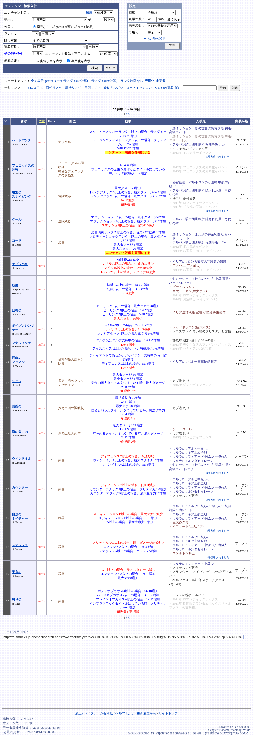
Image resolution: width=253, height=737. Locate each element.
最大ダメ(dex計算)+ (105, 81)
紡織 (15, 285)
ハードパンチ (21, 140)
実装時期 (241, 121)
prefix (49, 81)
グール (16, 219)
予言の (16, 572)
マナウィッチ (21, 343)
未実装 (161, 81)
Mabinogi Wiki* (240, 730)
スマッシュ (20, 545)
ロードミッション (139, 87)
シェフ (16, 381)
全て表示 (37, 81)
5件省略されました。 (219, 156)
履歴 (89, 13)
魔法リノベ (73, 87)
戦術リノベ (54, 87)
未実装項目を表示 (47, 61)
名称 (23, 121)
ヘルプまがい (125, 713)
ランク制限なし (132, 81)
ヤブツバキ (20, 264)
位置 (41, 121)
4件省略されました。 (219, 530)
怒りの (16, 599)
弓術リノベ (92, 87)
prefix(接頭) (62, 27)
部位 (72, 121)
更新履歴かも (146, 713)
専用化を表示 (78, 61)
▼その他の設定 (154, 39)
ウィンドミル (21, 458)
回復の (16, 310)
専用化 (149, 81)
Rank (51, 121)
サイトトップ (168, 713)
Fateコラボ (35, 87)
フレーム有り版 (101, 713)
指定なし (41, 27)
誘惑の (16, 406)
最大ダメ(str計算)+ (76, 81)
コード (16, 240)
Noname (224, 730)
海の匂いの (20, 432)
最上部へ (81, 713)
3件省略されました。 (219, 210)
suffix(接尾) (83, 27)
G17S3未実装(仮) (167, 87)
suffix (58, 81)
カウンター (20, 487)
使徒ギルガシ (113, 87)
